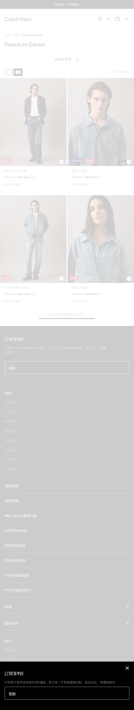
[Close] (127, 668)
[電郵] (67, 693)
